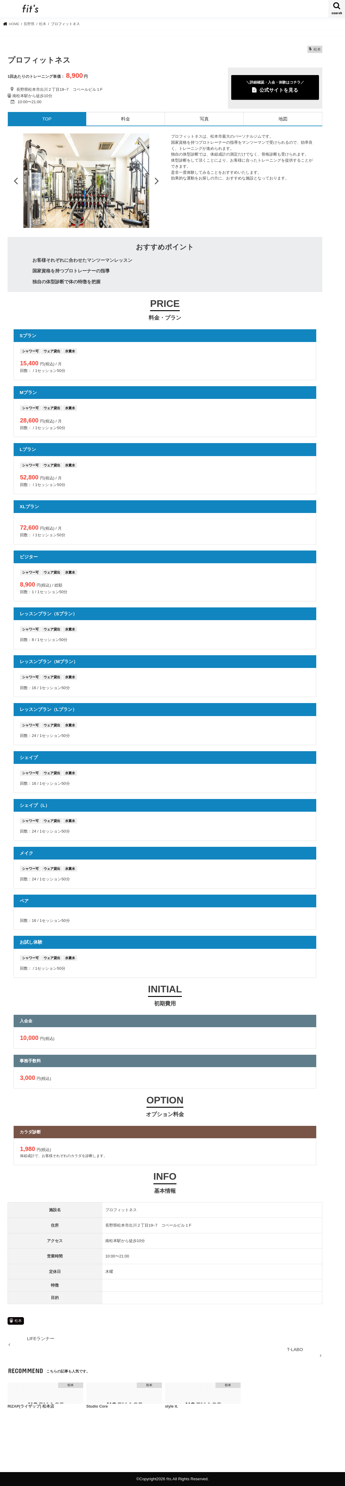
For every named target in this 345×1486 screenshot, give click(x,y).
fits (169, 1479)
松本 (18, 1321)
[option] (86, 180)
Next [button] (157, 181)
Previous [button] (16, 181)
